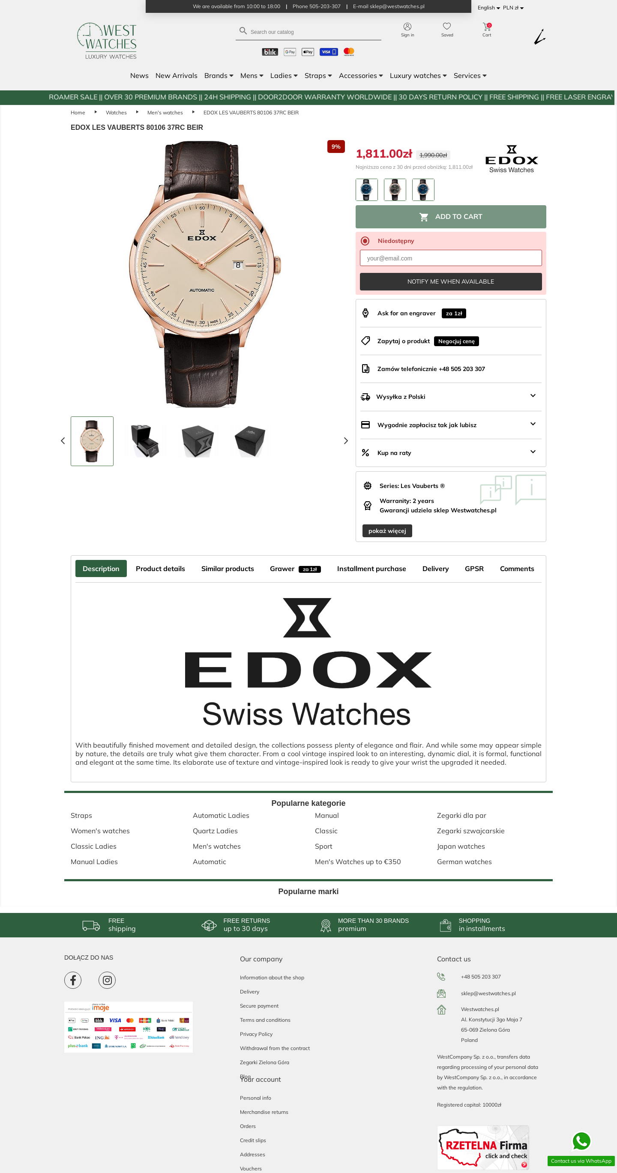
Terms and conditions (265, 1020)
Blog (245, 1076)
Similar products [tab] (227, 568)
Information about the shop (272, 977)
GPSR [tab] (474, 568)
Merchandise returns (264, 1112)
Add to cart (450, 217)
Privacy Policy (256, 1034)
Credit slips (253, 1140)
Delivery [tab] (435, 568)
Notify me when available (450, 281)
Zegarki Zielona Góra (264, 1062)
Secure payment (259, 1005)
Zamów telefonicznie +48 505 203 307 (431, 369)
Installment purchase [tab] (371, 568)
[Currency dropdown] (515, 8)
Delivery (249, 991)
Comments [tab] (517, 568)
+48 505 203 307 (481, 976)
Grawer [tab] (295, 568)
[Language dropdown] (490, 7)
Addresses (252, 1154)
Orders (248, 1126)
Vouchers (251, 1168)
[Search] (308, 31)
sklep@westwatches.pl (488, 993)
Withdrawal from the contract (275, 1048)
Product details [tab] (160, 568)
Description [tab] (101, 568)
